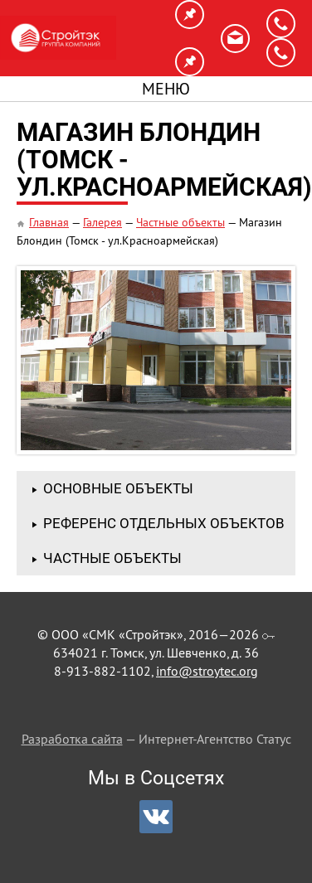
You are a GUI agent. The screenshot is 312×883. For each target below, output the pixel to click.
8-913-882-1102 (280, 23)
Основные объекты (118, 488)
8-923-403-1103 (280, 52)
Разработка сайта (72, 738)
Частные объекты (180, 222)
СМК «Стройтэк (58, 38)
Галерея (102, 222)
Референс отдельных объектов (164, 523)
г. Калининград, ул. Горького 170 (189, 61)
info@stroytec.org (235, 38)
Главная (49, 222)
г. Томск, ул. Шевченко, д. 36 (189, 14)
